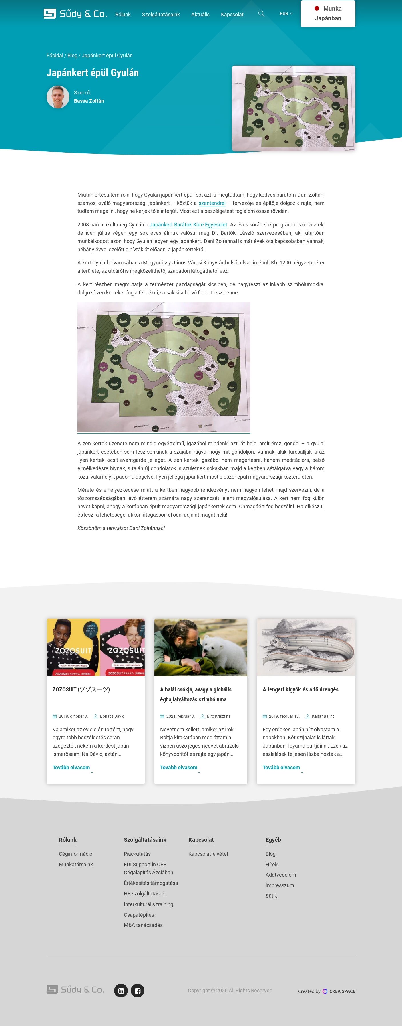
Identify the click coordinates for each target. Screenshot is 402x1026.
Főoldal (55, 55)
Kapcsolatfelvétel (208, 854)
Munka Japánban (328, 13)
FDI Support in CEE (145, 864)
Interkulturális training (148, 904)
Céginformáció (75, 854)
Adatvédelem (281, 875)
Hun (284, 13)
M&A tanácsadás (143, 925)
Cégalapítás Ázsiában (148, 872)
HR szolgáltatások (144, 894)
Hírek (272, 864)
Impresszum (280, 885)
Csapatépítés (139, 915)
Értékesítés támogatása (151, 883)
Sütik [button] (271, 896)
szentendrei (212, 203)
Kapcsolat (201, 839)
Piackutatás (137, 854)
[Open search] (261, 13)
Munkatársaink (76, 864)
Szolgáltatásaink (145, 839)
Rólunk (68, 839)
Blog (72, 55)
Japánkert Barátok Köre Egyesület (188, 225)
